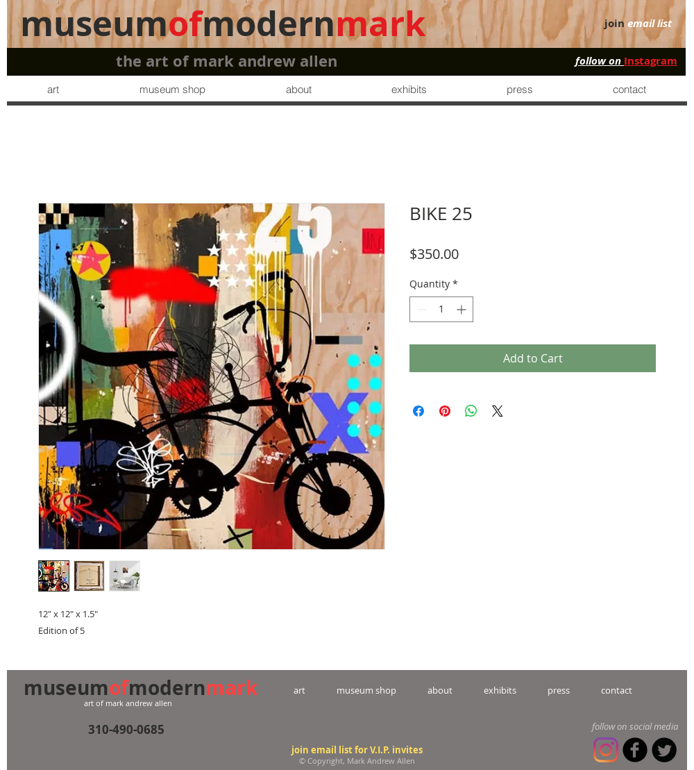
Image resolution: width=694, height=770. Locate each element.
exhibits (500, 690)
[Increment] (462, 309)
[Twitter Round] (664, 749)
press (543, 690)
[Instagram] (605, 749)
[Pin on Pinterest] (445, 411)
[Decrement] (420, 309)
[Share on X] (497, 411)
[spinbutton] (441, 309)
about (440, 690)
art (315, 690)
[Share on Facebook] (418, 411)
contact (601, 690)
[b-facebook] (635, 749)
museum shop (366, 690)
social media (653, 726)
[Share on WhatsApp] (471, 411)
